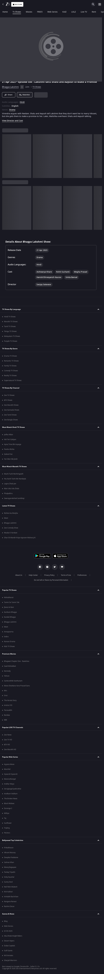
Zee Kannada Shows (11, 410)
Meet (6, 518)
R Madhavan (8, 847)
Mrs (5, 690)
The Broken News (10, 798)
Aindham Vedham (10, 793)
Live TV (84, 12)
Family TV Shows (10, 366)
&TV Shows (8, 400)
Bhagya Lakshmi (10, 87)
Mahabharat (8, 597)
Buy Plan (17, 4)
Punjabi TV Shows (10, 341)
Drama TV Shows (10, 356)
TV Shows (36, 87)
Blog (5, 921)
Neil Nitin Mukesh (10, 887)
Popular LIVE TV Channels (12, 727)
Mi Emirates (8, 955)
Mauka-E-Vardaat (10, 533)
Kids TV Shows (9, 646)
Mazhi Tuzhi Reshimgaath (13, 474)
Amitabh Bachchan (11, 896)
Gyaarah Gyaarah (10, 774)
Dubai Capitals (9, 945)
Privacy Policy (49, 575)
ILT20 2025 (8, 931)
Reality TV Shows (10, 375)
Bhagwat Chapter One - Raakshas (16, 661)
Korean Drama (9, 641)
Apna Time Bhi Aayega (12, 444)
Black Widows (9, 803)
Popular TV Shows (9, 590)
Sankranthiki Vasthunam (13, 681)
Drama (12, 110)
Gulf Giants (8, 950)
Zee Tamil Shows (10, 415)
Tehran (6, 676)
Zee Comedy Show (11, 528)
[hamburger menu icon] (100, 4)
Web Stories (8, 926)
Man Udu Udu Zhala (11, 488)
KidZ (64, 12)
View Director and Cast (12, 120)
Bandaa (7, 715)
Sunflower (8, 823)
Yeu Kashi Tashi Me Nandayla (15, 479)
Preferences (82, 575)
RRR (5, 720)
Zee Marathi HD (10, 749)
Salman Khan (9, 862)
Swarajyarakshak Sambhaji (14, 498)
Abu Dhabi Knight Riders (13, 936)
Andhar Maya (9, 784)
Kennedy (7, 671)
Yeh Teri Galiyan (10, 439)
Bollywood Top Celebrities (12, 840)
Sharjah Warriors (10, 960)
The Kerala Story (10, 700)
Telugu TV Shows (10, 331)
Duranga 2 (8, 808)
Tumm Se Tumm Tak (11, 602)
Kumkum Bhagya (10, 612)
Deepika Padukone (11, 857)
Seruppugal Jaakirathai (12, 789)
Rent (94, 12)
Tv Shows (17, 12)
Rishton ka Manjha (11, 513)
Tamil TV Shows (10, 326)
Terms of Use (66, 575)
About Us (18, 575)
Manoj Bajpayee (10, 867)
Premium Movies (9, 654)
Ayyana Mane (9, 764)
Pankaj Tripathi (9, 872)
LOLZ (73, 12)
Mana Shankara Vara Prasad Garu (17, 686)
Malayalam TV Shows (12, 336)
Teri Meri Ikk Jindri (11, 459)
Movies (29, 12)
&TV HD (7, 744)
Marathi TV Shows (11, 321)
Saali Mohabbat (10, 666)
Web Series (52, 12)
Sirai (5, 695)
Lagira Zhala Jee (10, 483)
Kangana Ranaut (10, 901)
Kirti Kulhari (8, 892)
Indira (6, 636)
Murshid (7, 769)
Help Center (33, 575)
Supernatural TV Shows (13, 380)
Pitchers (7, 833)
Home (5, 12)
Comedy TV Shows (11, 370)
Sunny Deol (8, 882)
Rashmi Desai (9, 906)
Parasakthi (8, 710)
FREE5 (40, 12)
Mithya (6, 813)
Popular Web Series (10, 757)
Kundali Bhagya (10, 617)
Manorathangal (10, 779)
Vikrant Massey (10, 852)
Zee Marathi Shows (11, 405)
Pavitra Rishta (9, 449)
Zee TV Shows (9, 395)
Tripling (7, 828)
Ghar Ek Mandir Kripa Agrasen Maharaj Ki (19, 537)
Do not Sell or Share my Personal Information (51, 580)
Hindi (22, 102)
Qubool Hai (8, 454)
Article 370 (8, 705)
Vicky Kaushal (9, 877)
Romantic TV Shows (11, 361)
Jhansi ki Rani (9, 607)
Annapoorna (8, 632)
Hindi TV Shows (10, 316)
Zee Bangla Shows (11, 420)
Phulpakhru (8, 493)
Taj (5, 818)
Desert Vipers (9, 941)
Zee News (8, 735)
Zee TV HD (8, 739)
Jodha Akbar (8, 434)
